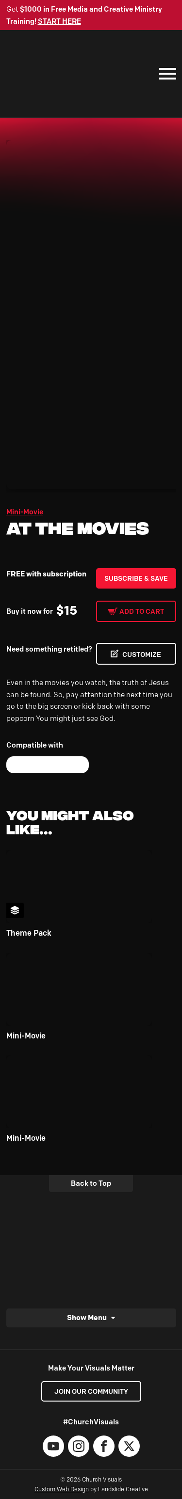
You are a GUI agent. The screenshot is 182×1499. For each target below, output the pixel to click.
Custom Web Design (61, 1489)
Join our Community (91, 1391)
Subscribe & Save (136, 578)
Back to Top (91, 1183)
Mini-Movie (24, 512)
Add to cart (141, 611)
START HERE (59, 21)
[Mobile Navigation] (165, 73)
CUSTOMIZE (141, 654)
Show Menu (87, 1317)
